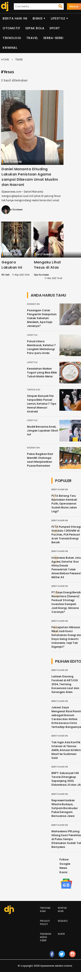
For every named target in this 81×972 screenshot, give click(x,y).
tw (62, 956)
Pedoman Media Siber (45, 937)
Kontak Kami (62, 909)
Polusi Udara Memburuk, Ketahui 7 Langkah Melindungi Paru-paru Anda (41, 347)
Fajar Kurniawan (15, 209)
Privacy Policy (45, 922)
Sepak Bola (34, 28)
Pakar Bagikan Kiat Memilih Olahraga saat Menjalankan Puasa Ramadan (40, 459)
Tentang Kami (45, 909)
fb (52, 956)
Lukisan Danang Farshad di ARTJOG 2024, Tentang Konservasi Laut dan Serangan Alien (65, 684)
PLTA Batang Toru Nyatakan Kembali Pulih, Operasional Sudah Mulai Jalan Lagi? (64, 503)
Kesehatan (33, 304)
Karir (61, 934)
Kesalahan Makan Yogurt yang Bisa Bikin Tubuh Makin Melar (42, 372)
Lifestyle (58, 18)
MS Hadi (6, 275)
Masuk (74, 6)
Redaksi (63, 921)
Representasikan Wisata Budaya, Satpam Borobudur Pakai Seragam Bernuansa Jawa (64, 808)
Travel (32, 38)
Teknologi (12, 38)
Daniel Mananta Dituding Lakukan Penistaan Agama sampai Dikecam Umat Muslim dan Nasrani (30, 177)
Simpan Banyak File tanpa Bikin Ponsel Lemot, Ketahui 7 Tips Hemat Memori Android (41, 403)
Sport (54, 28)
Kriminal (10, 47)
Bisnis (38, 18)
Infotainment (45, 254)
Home (5, 59)
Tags (19, 59)
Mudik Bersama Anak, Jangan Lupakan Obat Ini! (42, 430)
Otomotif (11, 28)
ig (73, 956)
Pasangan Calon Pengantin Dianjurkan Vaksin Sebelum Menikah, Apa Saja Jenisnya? (42, 318)
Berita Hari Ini (15, 18)
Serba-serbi (53, 38)
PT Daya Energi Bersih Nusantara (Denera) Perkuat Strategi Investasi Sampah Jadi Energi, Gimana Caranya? (66, 602)
